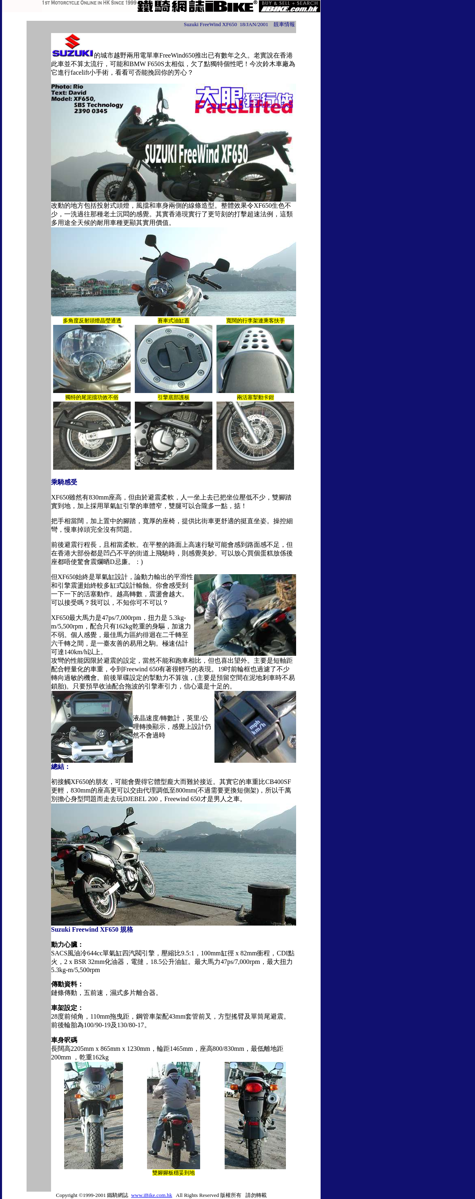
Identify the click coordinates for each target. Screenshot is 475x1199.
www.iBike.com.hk (151, 1195)
